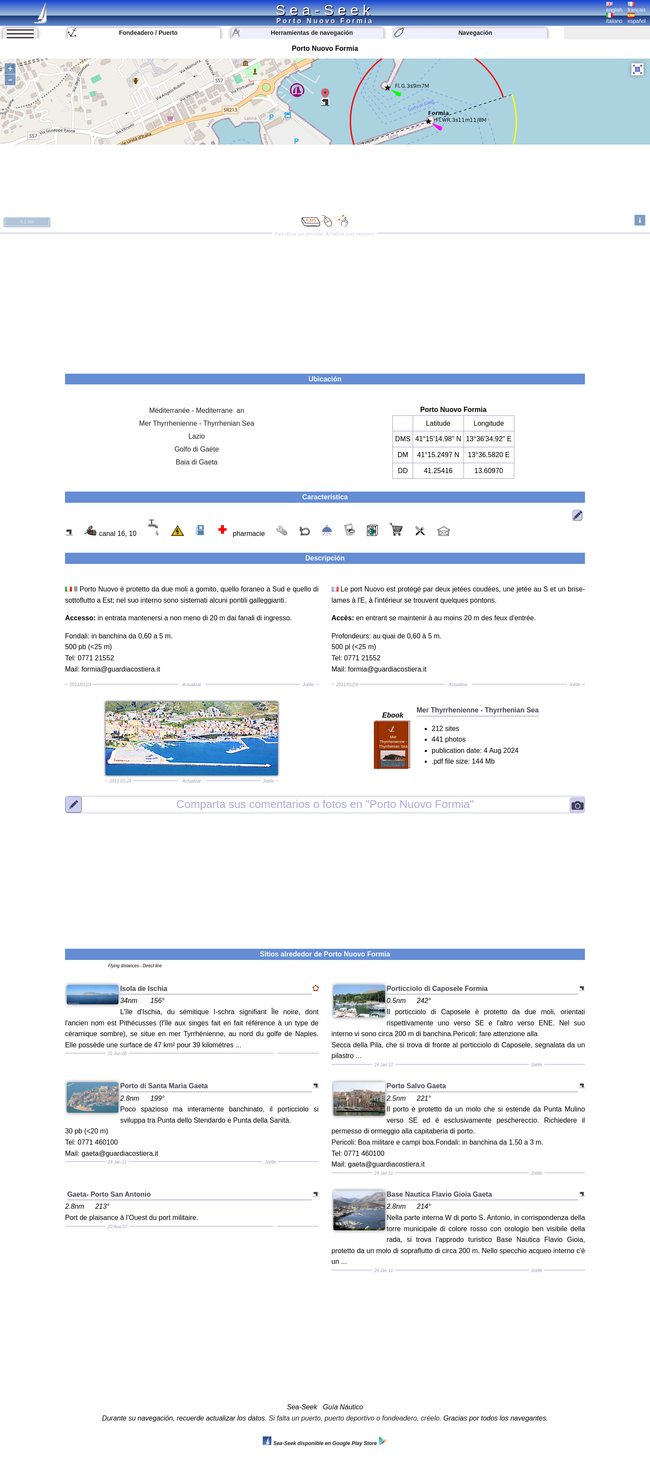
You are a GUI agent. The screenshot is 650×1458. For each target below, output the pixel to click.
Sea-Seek (325, 10)
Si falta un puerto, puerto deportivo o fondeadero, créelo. (355, 1418)
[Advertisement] (325, 300)
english (614, 7)
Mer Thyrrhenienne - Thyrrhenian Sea (196, 423)
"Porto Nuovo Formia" (324, 804)
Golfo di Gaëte (196, 449)
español (637, 18)
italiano (614, 18)
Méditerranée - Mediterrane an (196, 410)
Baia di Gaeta (197, 462)
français (637, 7)
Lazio (196, 436)
